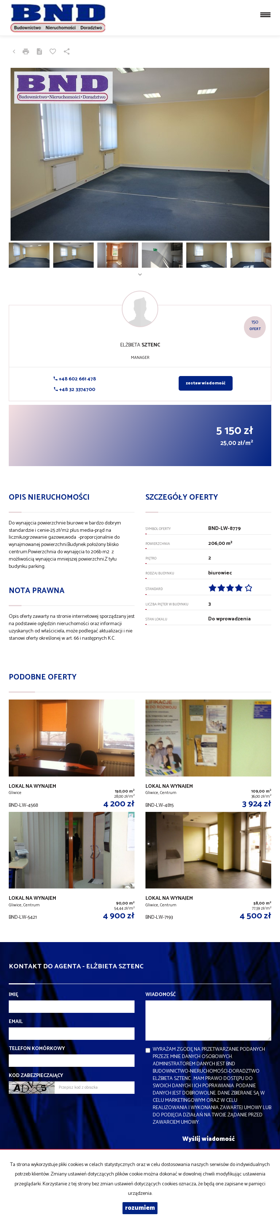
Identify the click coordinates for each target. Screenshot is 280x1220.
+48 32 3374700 (74, 390)
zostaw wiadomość (205, 383)
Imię (13, 995)
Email (16, 1022)
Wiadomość (160, 995)
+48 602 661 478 (75, 379)
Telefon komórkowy (37, 1049)
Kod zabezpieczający (36, 1076)
